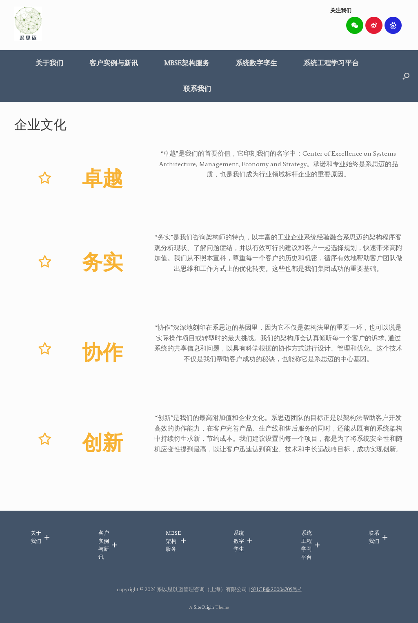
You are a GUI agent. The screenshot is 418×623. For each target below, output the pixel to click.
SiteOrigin (203, 607)
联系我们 (197, 89)
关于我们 (49, 63)
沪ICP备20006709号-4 (276, 589)
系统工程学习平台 (331, 63)
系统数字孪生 (256, 63)
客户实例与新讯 (113, 63)
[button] (406, 76)
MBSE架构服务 (186, 63)
